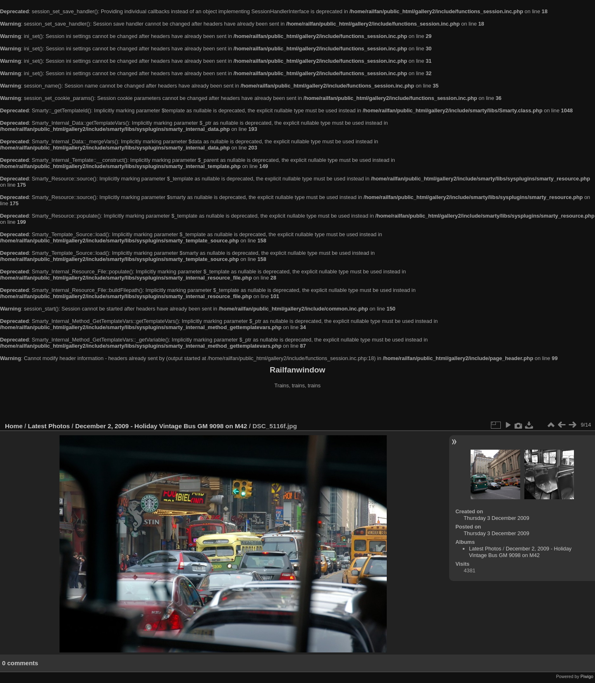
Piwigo (587, 676)
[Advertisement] (297, 406)
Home (14, 425)
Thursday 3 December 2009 (496, 518)
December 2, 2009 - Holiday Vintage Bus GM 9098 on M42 (161, 425)
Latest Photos (49, 425)
